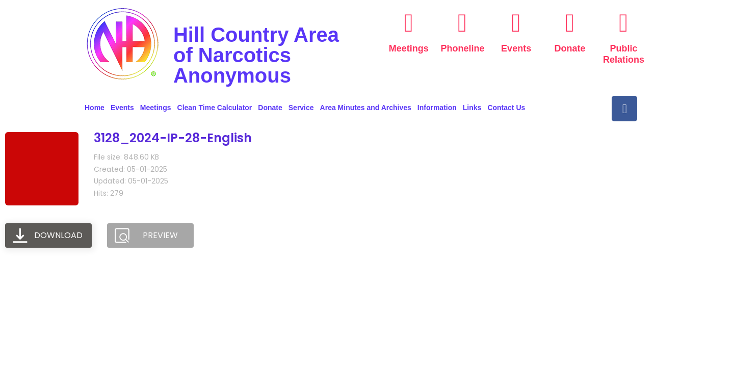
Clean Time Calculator (214, 107)
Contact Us (506, 107)
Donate (570, 48)
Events (516, 48)
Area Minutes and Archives (365, 107)
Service (301, 107)
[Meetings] (409, 23)
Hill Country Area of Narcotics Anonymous (256, 55)
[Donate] (570, 23)
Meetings (409, 48)
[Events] (516, 23)
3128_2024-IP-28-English (173, 137)
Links (472, 107)
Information (437, 107)
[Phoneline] (462, 23)
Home (94, 107)
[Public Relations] (623, 23)
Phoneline (463, 48)
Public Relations (623, 54)
